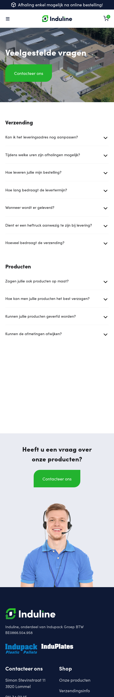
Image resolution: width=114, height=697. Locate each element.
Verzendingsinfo (74, 690)
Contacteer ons (28, 73)
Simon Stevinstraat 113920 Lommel (25, 683)
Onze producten (74, 680)
